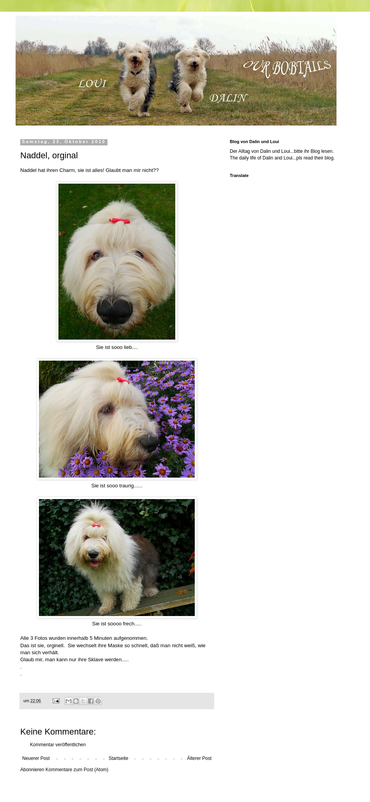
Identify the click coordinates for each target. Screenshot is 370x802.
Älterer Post (199, 758)
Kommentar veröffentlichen (58, 744)
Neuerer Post (36, 758)
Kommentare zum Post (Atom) (77, 769)
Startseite (119, 758)
